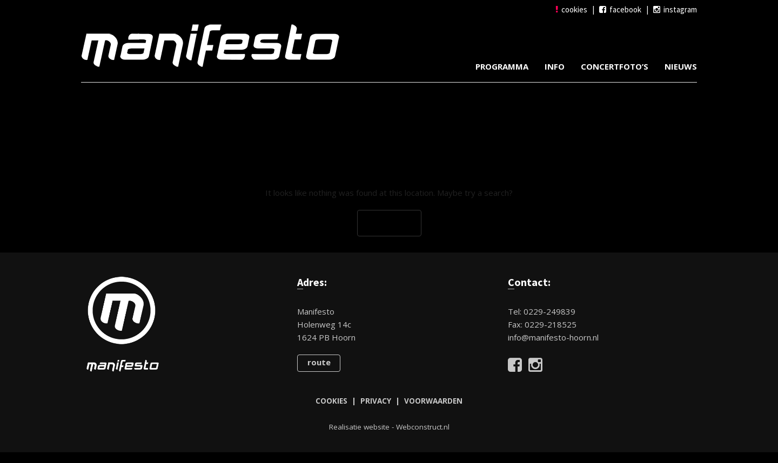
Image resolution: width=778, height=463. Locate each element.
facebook (620, 9)
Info (555, 66)
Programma (501, 66)
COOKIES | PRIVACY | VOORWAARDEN (389, 401)
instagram (675, 9)
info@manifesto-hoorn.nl (553, 337)
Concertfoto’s (614, 66)
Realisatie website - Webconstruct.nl (389, 427)
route (319, 362)
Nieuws (681, 66)
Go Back (389, 223)
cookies (571, 9)
